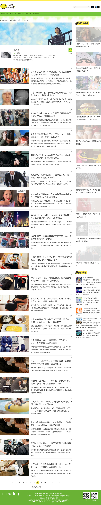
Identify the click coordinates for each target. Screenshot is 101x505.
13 (52, 482)
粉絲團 (70, 50)
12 (48, 482)
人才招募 (35, 495)
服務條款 (65, 495)
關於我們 (41, 495)
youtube (98, 7)
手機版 (61, 493)
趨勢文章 (13, 13)
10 (41, 482)
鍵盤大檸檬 (7, 6)
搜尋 (89, 7)
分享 (71, 68)
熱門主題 (21, 13)
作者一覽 (36, 13)
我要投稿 (29, 13)
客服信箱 (59, 495)
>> (59, 482)
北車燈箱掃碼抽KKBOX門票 (90, 288)
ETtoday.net (36, 502)
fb (92, 7)
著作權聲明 (49, 498)
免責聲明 (55, 498)
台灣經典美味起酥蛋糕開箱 (90, 308)
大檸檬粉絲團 (38, 493)
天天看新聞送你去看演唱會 (90, 298)
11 (45, 482)
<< (12, 482)
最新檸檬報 (4, 13)
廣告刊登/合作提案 (50, 495)
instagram (95, 7)
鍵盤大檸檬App (53, 493)
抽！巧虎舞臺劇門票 (88, 277)
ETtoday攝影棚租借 (88, 330)
